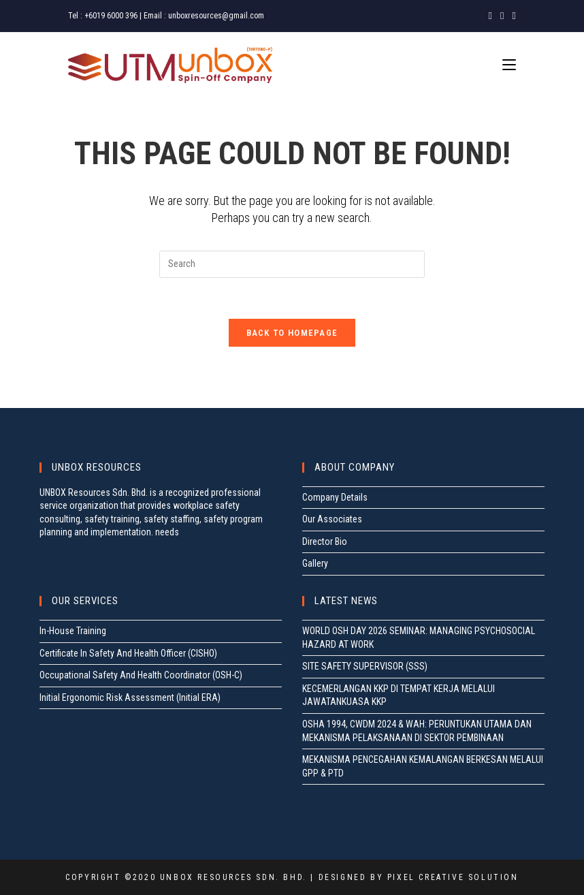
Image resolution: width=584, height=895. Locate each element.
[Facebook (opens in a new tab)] (490, 15)
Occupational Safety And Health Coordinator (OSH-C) (140, 675)
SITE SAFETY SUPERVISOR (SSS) (364, 666)
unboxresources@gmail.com (216, 15)
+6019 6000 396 (110, 15)
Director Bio (324, 541)
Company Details (335, 497)
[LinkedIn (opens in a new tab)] (512, 15)
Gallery (315, 563)
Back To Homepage (292, 333)
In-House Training (72, 630)
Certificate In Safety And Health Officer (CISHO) (128, 653)
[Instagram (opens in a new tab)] (502, 15)
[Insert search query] (292, 264)
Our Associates (332, 519)
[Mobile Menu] (509, 65)
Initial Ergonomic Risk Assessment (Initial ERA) (130, 697)
